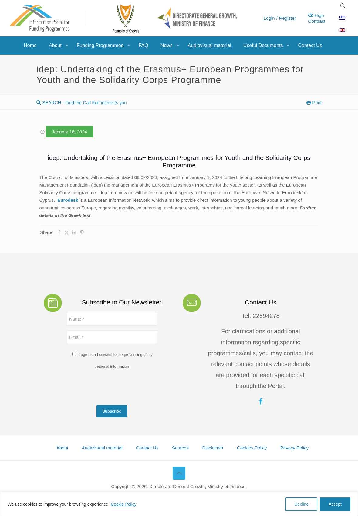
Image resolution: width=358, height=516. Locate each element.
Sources (180, 447)
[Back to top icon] (179, 473)
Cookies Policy (252, 447)
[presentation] (112, 389)
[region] (179, 504)
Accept (335, 504)
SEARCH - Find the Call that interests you (81, 102)
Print (314, 102)
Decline (301, 504)
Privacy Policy (294, 447)
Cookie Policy (124, 504)
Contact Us (147, 447)
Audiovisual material (102, 447)
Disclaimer (212, 447)
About (62, 447)
